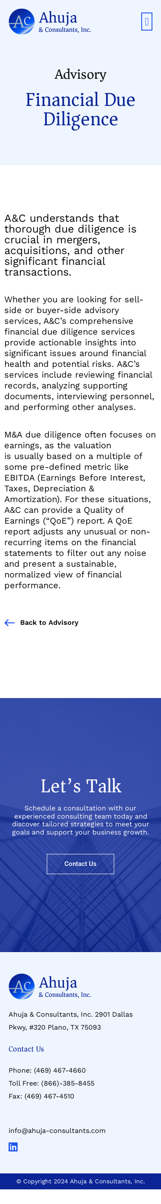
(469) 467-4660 (60, 1070)
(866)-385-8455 (67, 1083)
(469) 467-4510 (49, 1096)
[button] (146, 21)
